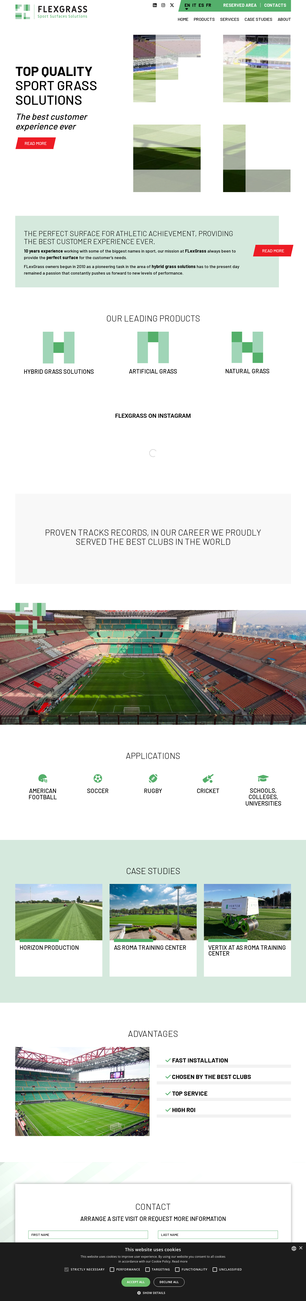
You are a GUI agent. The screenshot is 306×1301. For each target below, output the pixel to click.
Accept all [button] (136, 1282)
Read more (36, 143)
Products (204, 19)
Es (201, 5)
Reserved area (240, 5)
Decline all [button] (169, 1282)
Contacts (275, 5)
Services (229, 19)
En (187, 5)
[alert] (153, 1271)
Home (183, 19)
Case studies (258, 19)
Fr (208, 5)
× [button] (300, 1248)
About (284, 19)
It (194, 5)
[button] (153, 1292)
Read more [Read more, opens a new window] (179, 1261)
